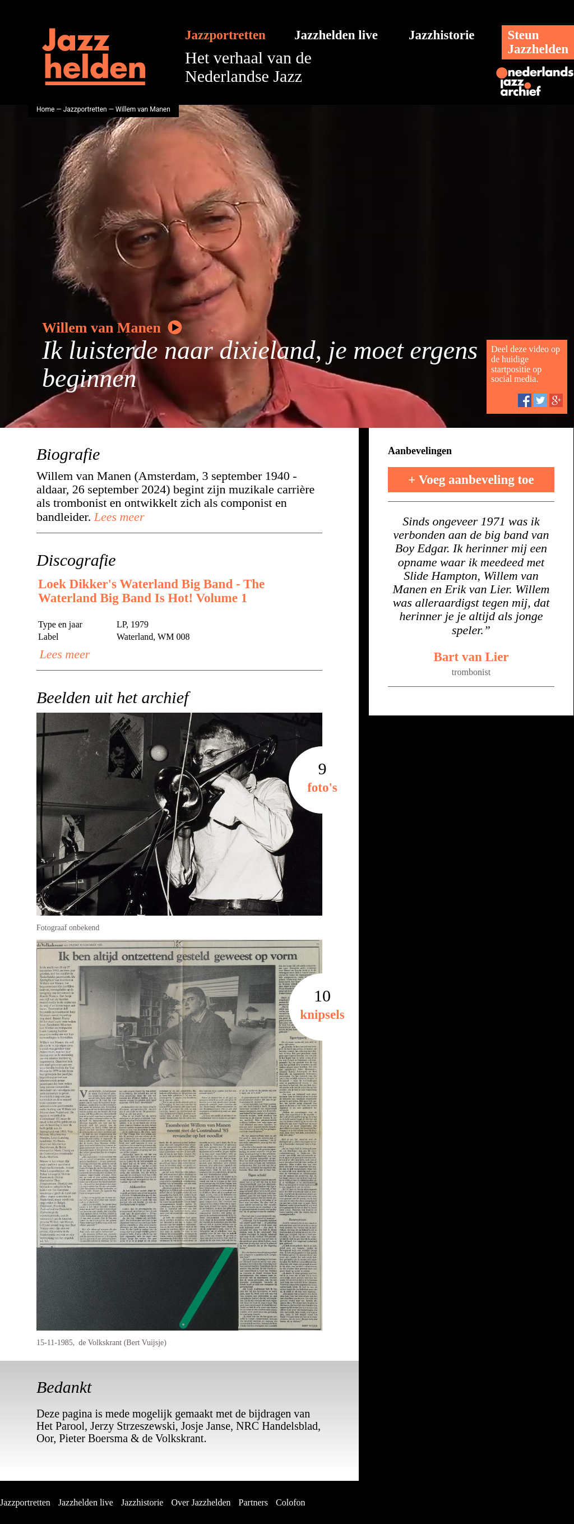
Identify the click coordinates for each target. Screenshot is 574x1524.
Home (45, 109)
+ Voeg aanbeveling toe (471, 480)
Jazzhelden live (336, 35)
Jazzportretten (225, 35)
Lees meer (117, 517)
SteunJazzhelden (537, 42)
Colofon (290, 1502)
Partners (253, 1502)
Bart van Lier (470, 657)
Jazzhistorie (442, 35)
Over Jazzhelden (200, 1502)
